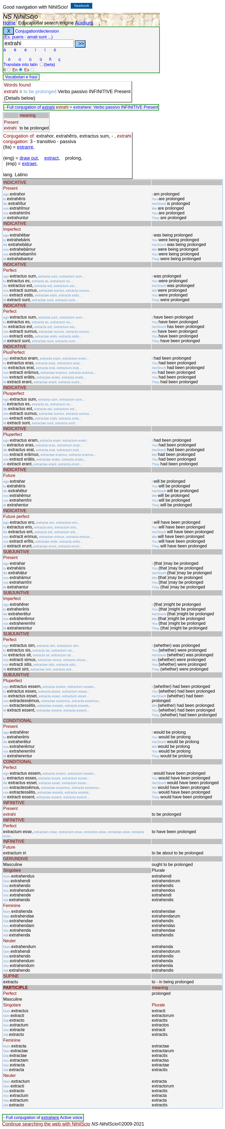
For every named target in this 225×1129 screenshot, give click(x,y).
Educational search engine (46, 23)
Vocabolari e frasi (21, 77)
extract (51, 158)
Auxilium (84, 23)
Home (9, 23)
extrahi (48, 107)
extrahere (50, 1117)
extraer (29, 163)
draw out (29, 158)
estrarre (25, 147)
